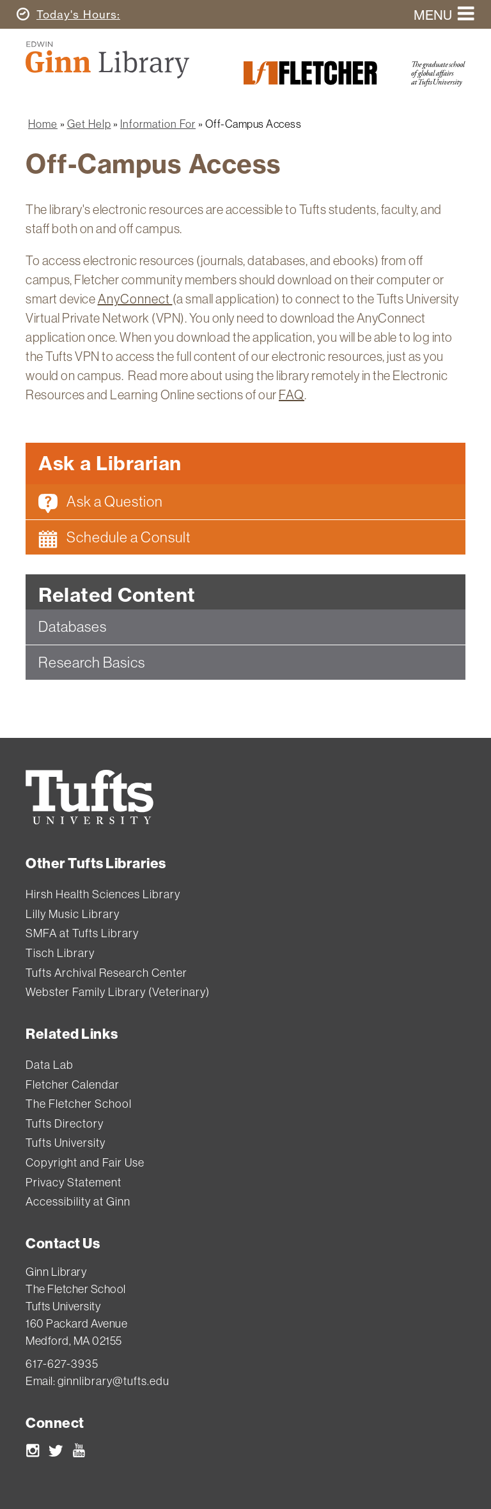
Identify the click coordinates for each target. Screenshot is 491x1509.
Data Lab (50, 1064)
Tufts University (65, 1142)
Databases (72, 626)
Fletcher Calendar (73, 1084)
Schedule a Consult (114, 538)
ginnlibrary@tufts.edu (113, 1381)
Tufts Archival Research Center (106, 972)
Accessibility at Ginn (78, 1201)
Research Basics (91, 662)
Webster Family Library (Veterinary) (118, 991)
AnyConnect (135, 299)
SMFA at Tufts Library (82, 933)
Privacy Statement (73, 1182)
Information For (158, 123)
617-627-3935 (62, 1363)
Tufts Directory (65, 1123)
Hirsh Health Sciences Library (103, 894)
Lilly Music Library (73, 914)
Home (43, 123)
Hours (76, 14)
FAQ (291, 394)
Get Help (89, 123)
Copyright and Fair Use (85, 1162)
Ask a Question (100, 502)
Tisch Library (60, 953)
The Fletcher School (79, 1103)
